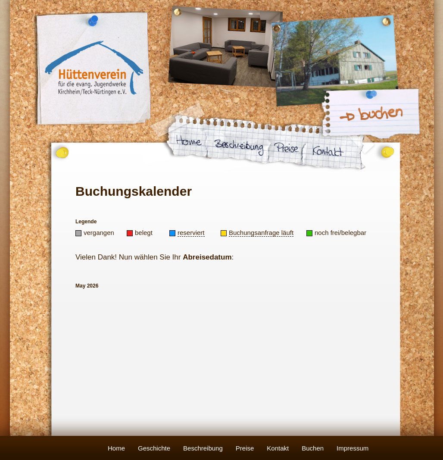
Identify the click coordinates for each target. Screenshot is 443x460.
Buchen (313, 448)
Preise (245, 448)
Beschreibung (203, 448)
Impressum (352, 448)
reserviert (191, 232)
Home (116, 448)
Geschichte (154, 448)
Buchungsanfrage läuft (261, 232)
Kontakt (278, 448)
